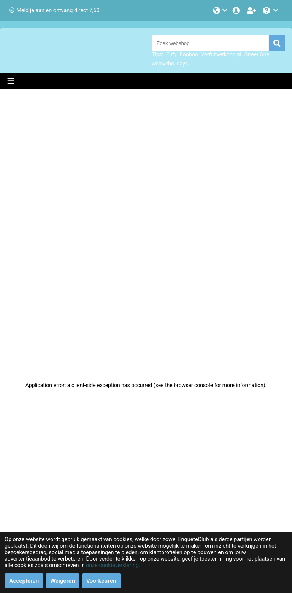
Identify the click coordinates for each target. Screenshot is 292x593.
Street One (256, 54)
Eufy (171, 54)
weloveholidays (170, 64)
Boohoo (188, 54)
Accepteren (24, 581)
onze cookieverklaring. (113, 565)
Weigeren (62, 581)
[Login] (237, 10)
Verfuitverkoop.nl (221, 54)
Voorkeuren (101, 581)
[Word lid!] (252, 10)
